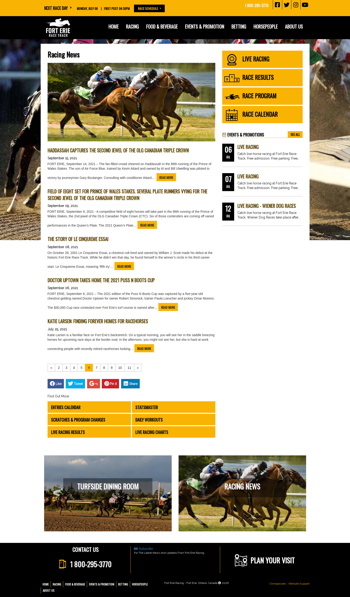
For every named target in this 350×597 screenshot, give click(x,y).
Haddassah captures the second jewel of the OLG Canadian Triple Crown (118, 150)
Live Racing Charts (151, 432)
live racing (246, 60)
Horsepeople (265, 26)
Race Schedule (148, 8)
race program (250, 97)
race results (249, 78)
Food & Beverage (162, 26)
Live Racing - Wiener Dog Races (266, 206)
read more (166, 177)
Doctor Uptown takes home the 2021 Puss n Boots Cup (101, 280)
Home (113, 26)
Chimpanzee (278, 583)
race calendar (251, 115)
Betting (238, 26)
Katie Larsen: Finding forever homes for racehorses (98, 321)
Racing (132, 26)
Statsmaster (146, 407)
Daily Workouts (149, 420)
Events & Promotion (204, 26)
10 (120, 368)
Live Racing (248, 147)
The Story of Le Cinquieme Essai (78, 239)
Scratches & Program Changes (78, 420)
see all (295, 134)
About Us (294, 26)
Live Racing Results (68, 432)
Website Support (299, 583)
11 (129, 368)
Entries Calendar (65, 407)
